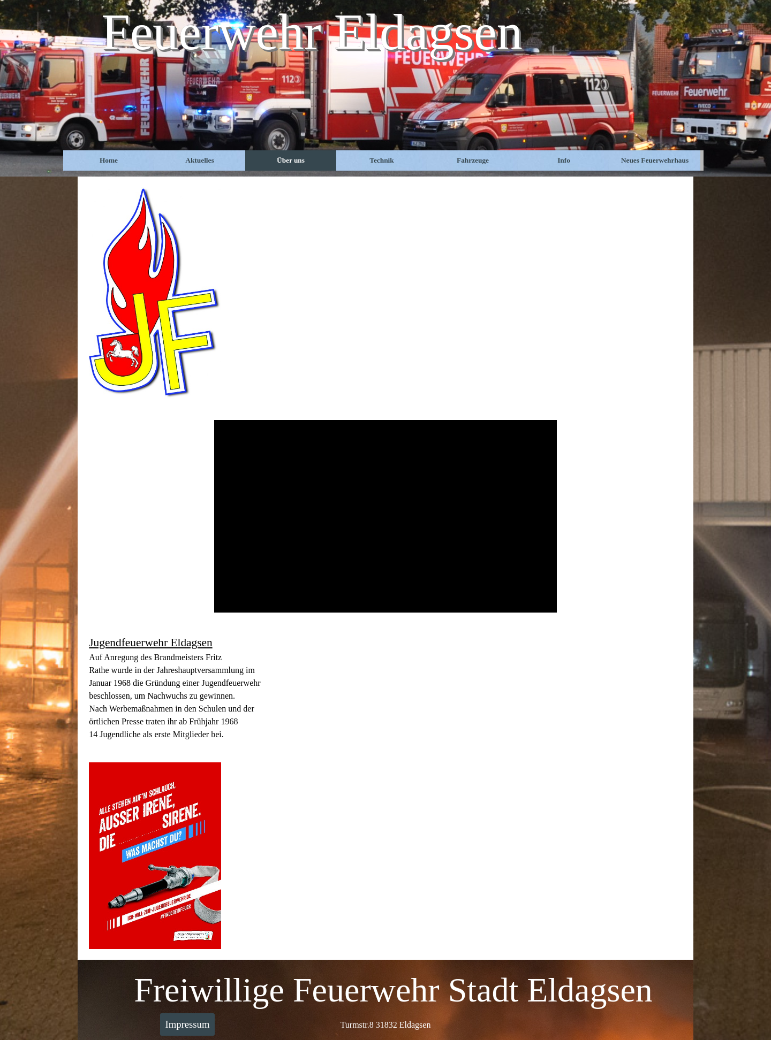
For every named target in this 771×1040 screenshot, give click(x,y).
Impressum (187, 1024)
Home (109, 160)
